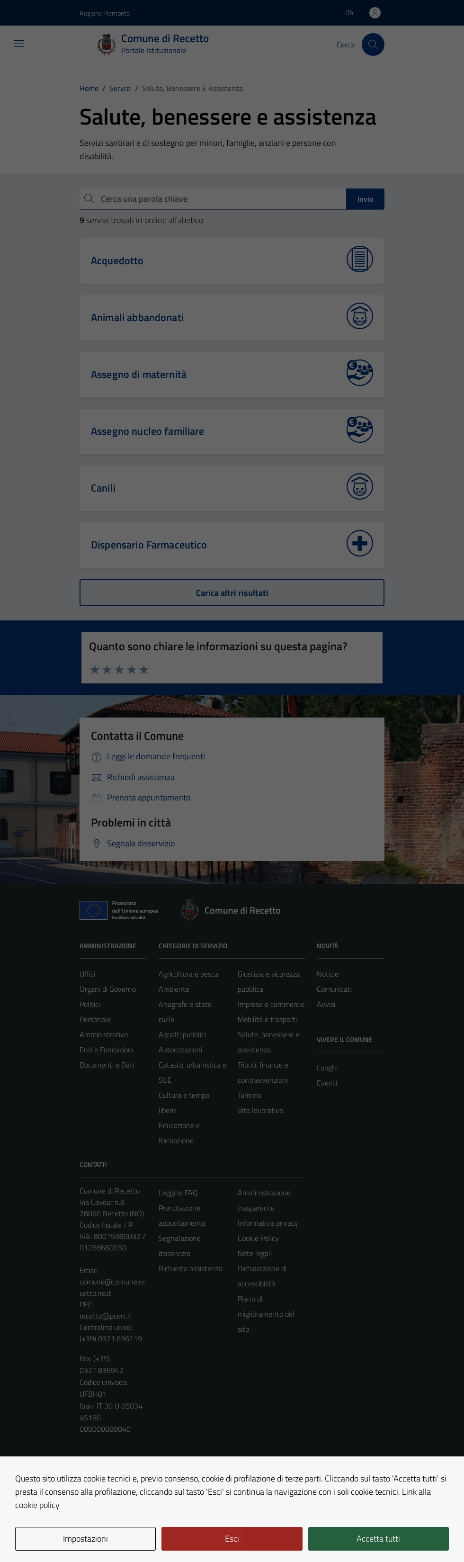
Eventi (327, 1082)
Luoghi (327, 1067)
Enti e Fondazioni (107, 1049)
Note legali (255, 1253)
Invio (365, 199)
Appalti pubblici (182, 1034)
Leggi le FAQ (178, 1192)
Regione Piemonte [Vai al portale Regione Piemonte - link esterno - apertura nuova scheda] (105, 13)
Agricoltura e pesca (188, 973)
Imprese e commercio (271, 1004)
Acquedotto (117, 260)
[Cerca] (373, 44)
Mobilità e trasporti (267, 1019)
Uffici (87, 973)
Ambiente (174, 989)
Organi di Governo (108, 989)
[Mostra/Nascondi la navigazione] (19, 43)
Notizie (328, 973)
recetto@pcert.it (106, 1315)
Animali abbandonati (137, 317)
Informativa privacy (268, 1223)
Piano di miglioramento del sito (266, 1314)
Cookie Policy (258, 1238)
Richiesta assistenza (191, 1268)
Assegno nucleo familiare (148, 431)
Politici (90, 1004)
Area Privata (99, 1475)
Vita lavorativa (260, 1110)
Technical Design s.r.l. (144, 1534)
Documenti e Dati (107, 1064)
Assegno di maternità (139, 374)
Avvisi (326, 1004)
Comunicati (334, 989)
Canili (103, 487)
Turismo (249, 1095)
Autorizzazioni (180, 1049)
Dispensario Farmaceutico (149, 544)
